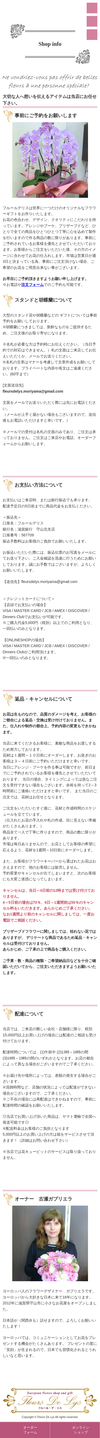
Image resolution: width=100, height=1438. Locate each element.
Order (92, 21)
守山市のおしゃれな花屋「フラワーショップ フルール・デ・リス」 (50, 10)
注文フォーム (32, 284)
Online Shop (92, 34)
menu (92, 8)
